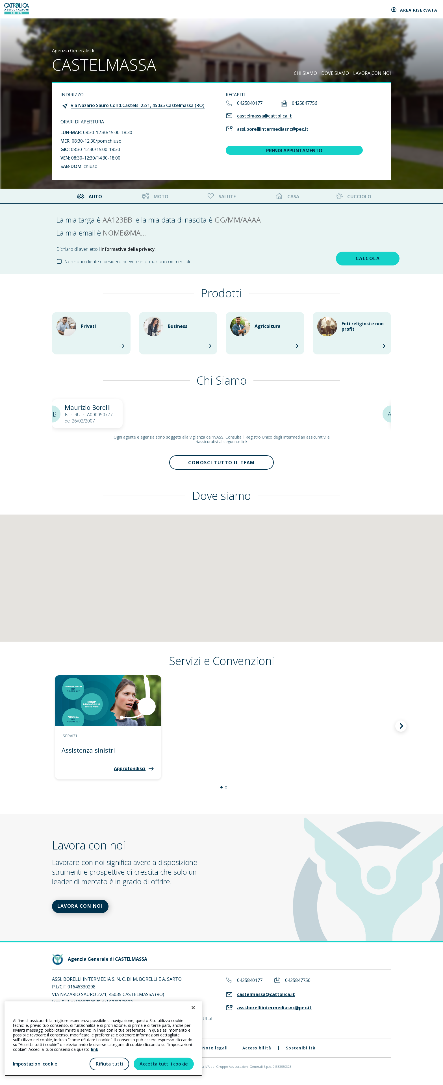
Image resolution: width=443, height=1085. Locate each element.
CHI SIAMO (305, 73)
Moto (155, 196)
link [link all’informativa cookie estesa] (94, 1049)
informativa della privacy (128, 249)
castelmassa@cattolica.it (264, 116)
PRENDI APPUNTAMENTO (294, 150)
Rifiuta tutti (109, 1064)
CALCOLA (347, 257)
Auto (89, 196)
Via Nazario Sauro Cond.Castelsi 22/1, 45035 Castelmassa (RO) (138, 105)
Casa (287, 196)
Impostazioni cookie (35, 1064)
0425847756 (304, 103)
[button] (221, 790)
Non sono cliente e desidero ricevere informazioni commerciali (127, 261)
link (244, 441)
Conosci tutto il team (221, 464)
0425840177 (249, 103)
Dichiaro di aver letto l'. (106, 249)
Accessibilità (256, 1053)
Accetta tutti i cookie (164, 1064)
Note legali (215, 1053)
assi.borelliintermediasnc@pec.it (273, 129)
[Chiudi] (193, 1007)
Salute (221, 196)
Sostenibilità (301, 1053)
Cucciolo (353, 196)
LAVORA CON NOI (372, 73)
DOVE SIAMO (335, 73)
